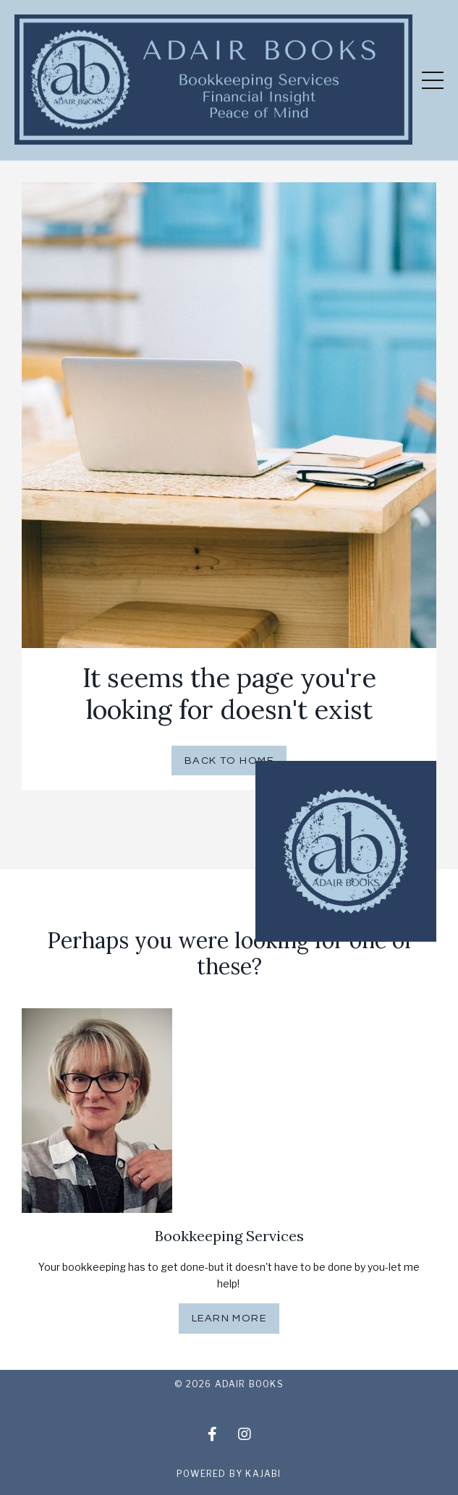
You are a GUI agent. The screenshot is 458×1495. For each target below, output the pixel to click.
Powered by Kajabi (229, 1473)
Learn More (229, 1318)
